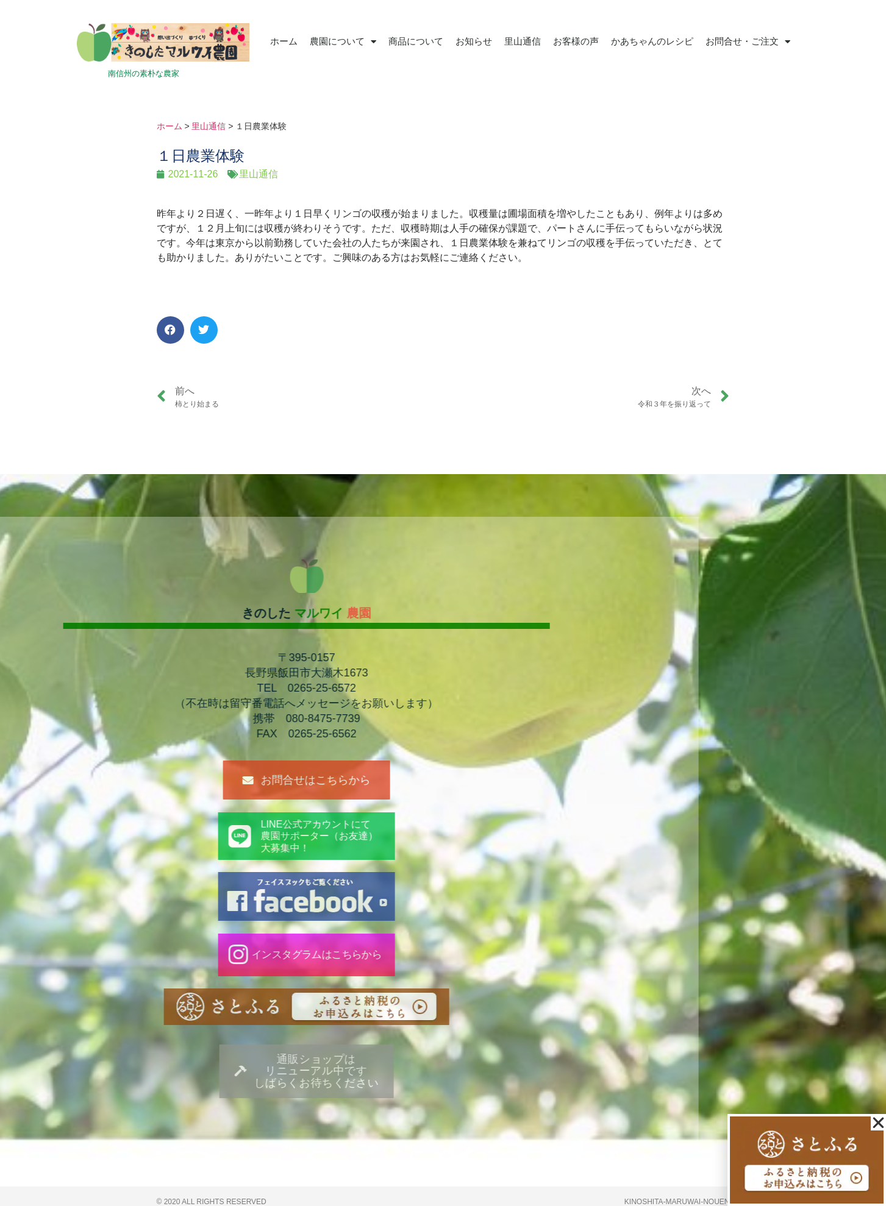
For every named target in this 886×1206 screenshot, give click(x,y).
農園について (343, 41)
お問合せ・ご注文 (748, 41)
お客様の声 (576, 41)
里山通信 (522, 41)
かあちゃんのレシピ (652, 41)
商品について (415, 41)
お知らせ (474, 41)
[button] (170, 330)
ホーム (284, 41)
